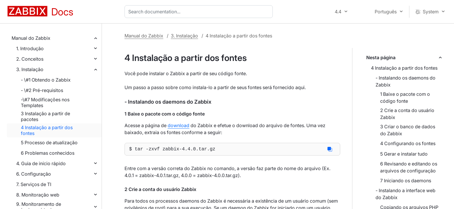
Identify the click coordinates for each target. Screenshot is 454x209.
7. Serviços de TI (33, 184)
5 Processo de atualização (49, 142)
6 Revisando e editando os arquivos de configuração (408, 167)
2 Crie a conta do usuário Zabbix (407, 113)
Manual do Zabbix (31, 38)
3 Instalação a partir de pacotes (45, 116)
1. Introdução (30, 48)
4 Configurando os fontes (407, 143)
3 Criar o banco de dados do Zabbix (407, 130)
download (178, 125)
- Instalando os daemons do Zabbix (405, 81)
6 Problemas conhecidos (47, 153)
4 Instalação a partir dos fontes (47, 130)
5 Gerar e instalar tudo (404, 154)
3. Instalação (29, 69)
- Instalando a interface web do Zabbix (405, 194)
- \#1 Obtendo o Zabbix (46, 80)
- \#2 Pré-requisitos (42, 90)
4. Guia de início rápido (41, 163)
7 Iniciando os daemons (405, 180)
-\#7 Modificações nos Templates (45, 102)
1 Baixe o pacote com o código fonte (405, 97)
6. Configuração (33, 174)
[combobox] (200, 11)
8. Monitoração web (37, 195)
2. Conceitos (29, 59)
